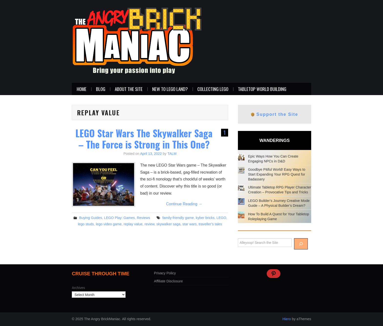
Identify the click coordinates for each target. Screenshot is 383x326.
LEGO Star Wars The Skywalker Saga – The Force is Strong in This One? (144, 138)
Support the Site (277, 114)
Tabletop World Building (262, 88)
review (150, 224)
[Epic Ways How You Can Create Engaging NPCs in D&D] (241, 157)
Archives (78, 288)
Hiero (286, 319)
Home (81, 88)
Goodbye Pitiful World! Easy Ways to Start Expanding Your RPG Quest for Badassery (276, 174)
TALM (171, 154)
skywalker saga (168, 224)
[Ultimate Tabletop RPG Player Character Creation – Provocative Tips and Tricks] (241, 188)
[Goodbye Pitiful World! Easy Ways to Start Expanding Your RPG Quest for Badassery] (241, 170)
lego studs (86, 224)
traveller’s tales (210, 224)
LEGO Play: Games (119, 218)
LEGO (221, 218)
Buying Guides (90, 218)
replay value (133, 224)
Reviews (143, 218)
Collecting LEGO (212, 88)
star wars (189, 224)
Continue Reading (184, 204)
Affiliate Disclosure (168, 281)
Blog (100, 88)
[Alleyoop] (301, 243)
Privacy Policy (165, 273)
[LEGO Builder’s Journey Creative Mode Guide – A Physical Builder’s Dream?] (241, 201)
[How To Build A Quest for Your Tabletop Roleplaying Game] (241, 215)
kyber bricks (205, 218)
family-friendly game (178, 218)
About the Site (129, 88)
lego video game (109, 224)
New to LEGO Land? (170, 88)
